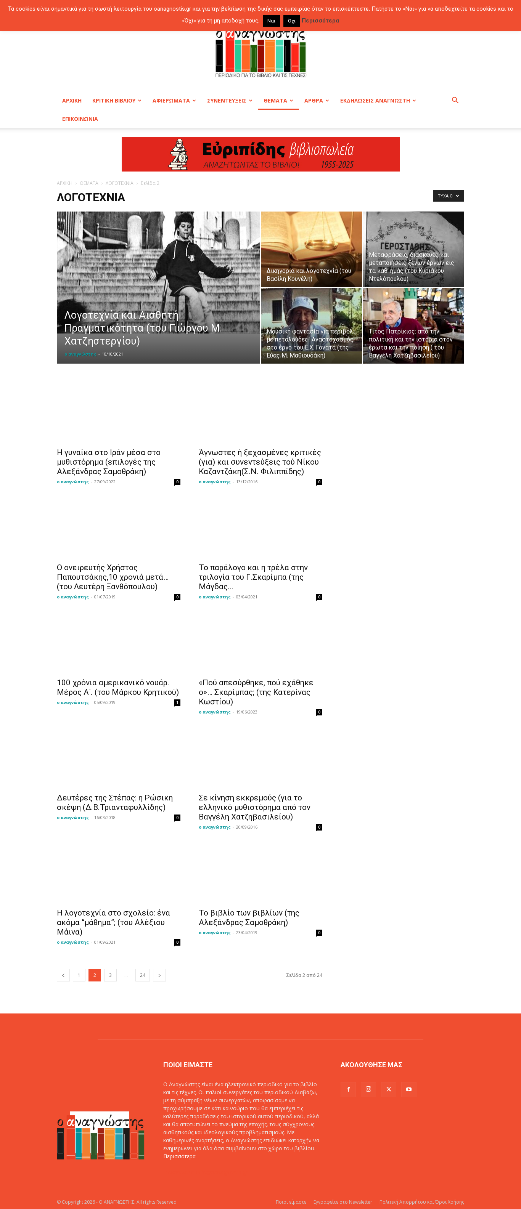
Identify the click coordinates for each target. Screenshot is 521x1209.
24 (142, 975)
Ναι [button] (271, 21)
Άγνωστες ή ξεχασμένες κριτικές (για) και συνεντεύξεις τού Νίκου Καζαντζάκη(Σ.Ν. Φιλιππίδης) (260, 462)
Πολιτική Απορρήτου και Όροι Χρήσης (421, 1202)
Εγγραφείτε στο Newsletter (343, 1202)
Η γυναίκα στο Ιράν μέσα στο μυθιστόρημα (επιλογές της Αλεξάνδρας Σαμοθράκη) (109, 462)
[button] (455, 101)
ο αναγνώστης (80, 354)
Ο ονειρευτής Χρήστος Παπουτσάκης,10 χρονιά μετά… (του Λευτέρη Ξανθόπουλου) (113, 577)
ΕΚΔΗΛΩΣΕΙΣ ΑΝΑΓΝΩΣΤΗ (378, 100)
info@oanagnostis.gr (222, 1172)
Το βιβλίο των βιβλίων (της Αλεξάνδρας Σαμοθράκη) (249, 917)
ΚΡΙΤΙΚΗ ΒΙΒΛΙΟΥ (117, 100)
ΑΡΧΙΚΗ (72, 100)
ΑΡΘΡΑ (316, 100)
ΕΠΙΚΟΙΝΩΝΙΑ (80, 118)
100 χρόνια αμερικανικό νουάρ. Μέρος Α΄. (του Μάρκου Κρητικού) (118, 687)
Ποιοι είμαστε (291, 1202)
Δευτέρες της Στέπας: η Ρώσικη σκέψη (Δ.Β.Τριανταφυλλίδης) (115, 802)
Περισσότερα (179, 1156)
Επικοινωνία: (179, 1172)
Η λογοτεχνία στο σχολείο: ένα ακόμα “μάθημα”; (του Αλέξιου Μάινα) (113, 922)
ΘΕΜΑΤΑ (278, 100)
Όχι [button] (292, 21)
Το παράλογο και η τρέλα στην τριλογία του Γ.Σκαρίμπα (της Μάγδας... (253, 577)
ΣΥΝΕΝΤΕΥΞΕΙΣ (229, 100)
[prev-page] (63, 975)
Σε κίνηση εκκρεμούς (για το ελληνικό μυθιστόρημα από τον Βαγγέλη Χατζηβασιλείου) (254, 807)
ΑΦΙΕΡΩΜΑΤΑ (174, 100)
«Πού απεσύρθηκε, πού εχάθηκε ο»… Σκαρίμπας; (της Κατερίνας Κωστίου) (256, 692)
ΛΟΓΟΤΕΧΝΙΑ (119, 183)
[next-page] (159, 975)
